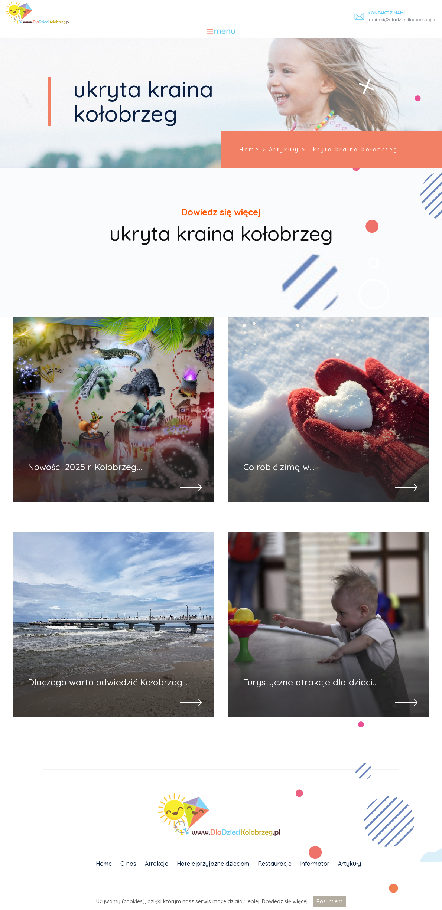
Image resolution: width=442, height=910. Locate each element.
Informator (314, 863)
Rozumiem (329, 901)
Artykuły (349, 863)
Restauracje (275, 863)
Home (104, 863)
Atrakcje (156, 863)
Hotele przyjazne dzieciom (213, 863)
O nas (128, 863)
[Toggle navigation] (221, 31)
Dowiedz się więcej (285, 901)
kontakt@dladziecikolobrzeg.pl (402, 19)
